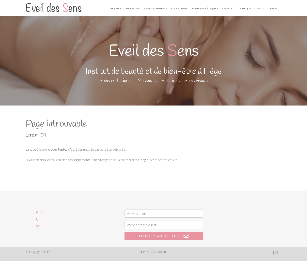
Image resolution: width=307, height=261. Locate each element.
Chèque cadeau (251, 8)
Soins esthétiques (204, 8)
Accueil (116, 8)
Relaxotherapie (155, 8)
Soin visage (179, 8)
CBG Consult (158, 252)
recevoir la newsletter (164, 236)
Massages (133, 8)
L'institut (229, 8)
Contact (273, 8)
